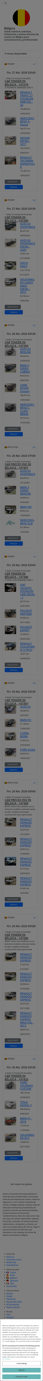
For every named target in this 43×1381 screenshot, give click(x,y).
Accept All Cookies (21, 1377)
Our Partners (6, 1359)
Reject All (21, 1370)
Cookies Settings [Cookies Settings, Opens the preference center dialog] (21, 1363)
